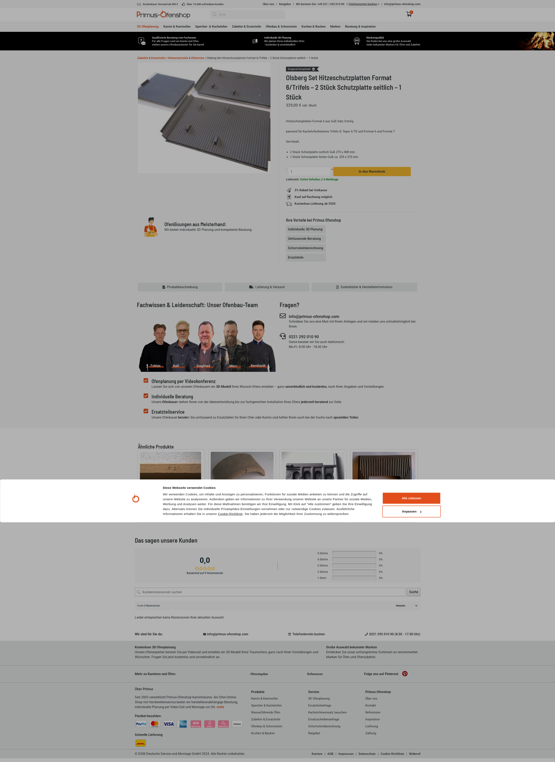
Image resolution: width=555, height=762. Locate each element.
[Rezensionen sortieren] (406, 605)
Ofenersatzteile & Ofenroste (186, 58)
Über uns (268, 4)
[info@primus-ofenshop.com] (283, 316)
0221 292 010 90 (308, 337)
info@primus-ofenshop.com (402, 4)
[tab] (306, 229)
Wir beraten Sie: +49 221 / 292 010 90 (320, 4)
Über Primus (144, 689)
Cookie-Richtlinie (230, 753)
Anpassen (411, 751)
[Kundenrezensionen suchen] (270, 592)
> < (362, 4)
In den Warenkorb (372, 171)
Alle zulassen (411, 738)
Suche (413, 592)
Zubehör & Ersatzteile (151, 58)
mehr (220, 707)
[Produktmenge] (309, 171)
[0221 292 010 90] (283, 337)
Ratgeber (285, 4)
